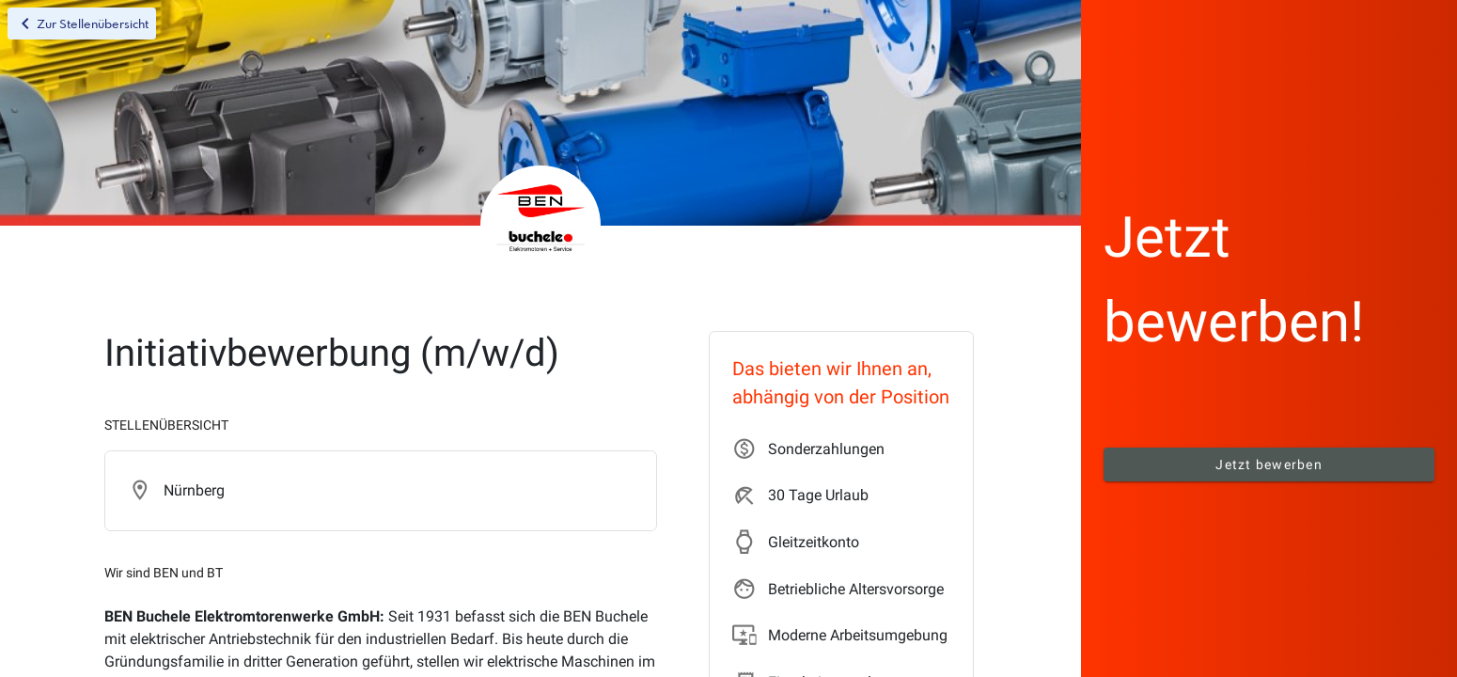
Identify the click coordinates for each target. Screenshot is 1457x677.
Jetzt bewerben (1269, 464)
